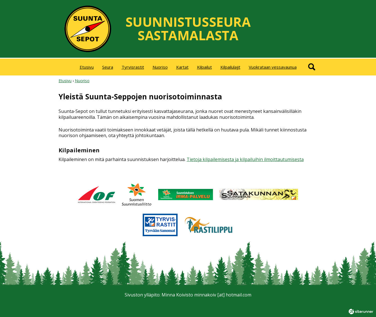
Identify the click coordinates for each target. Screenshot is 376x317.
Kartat (182, 67)
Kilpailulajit (230, 67)
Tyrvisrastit (133, 67)
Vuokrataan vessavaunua (273, 67)
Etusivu (87, 67)
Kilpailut (204, 67)
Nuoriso (160, 67)
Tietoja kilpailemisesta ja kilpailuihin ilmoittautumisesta (245, 159)
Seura (107, 67)
